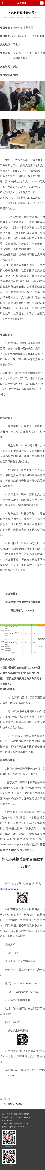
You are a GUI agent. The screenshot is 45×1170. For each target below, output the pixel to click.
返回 (3, 3)
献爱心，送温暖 (15, 1104)
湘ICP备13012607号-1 (17, 1127)
